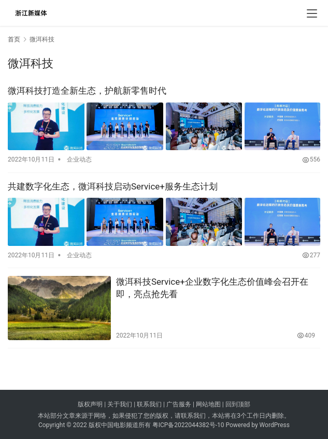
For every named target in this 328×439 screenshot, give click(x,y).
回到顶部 (237, 403)
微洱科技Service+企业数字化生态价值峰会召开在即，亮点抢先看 (212, 286)
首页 (14, 39)
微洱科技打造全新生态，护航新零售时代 (87, 90)
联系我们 (149, 403)
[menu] (312, 13)
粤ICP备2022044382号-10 (188, 424)
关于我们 (119, 403)
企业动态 (79, 159)
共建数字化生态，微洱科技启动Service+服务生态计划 (113, 186)
